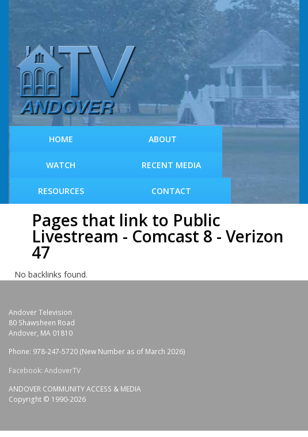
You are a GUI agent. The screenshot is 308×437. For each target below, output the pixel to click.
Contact (171, 190)
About (163, 139)
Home (61, 139)
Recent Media (171, 164)
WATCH (60, 164)
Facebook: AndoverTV (45, 370)
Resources (61, 190)
